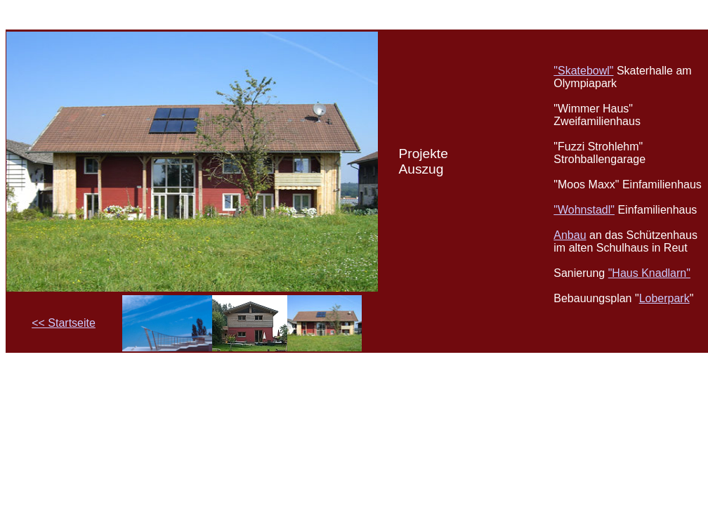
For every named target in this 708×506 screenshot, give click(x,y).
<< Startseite (64, 323)
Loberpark (664, 298)
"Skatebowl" (583, 71)
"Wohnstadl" (584, 210)
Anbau (569, 235)
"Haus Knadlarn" (649, 273)
